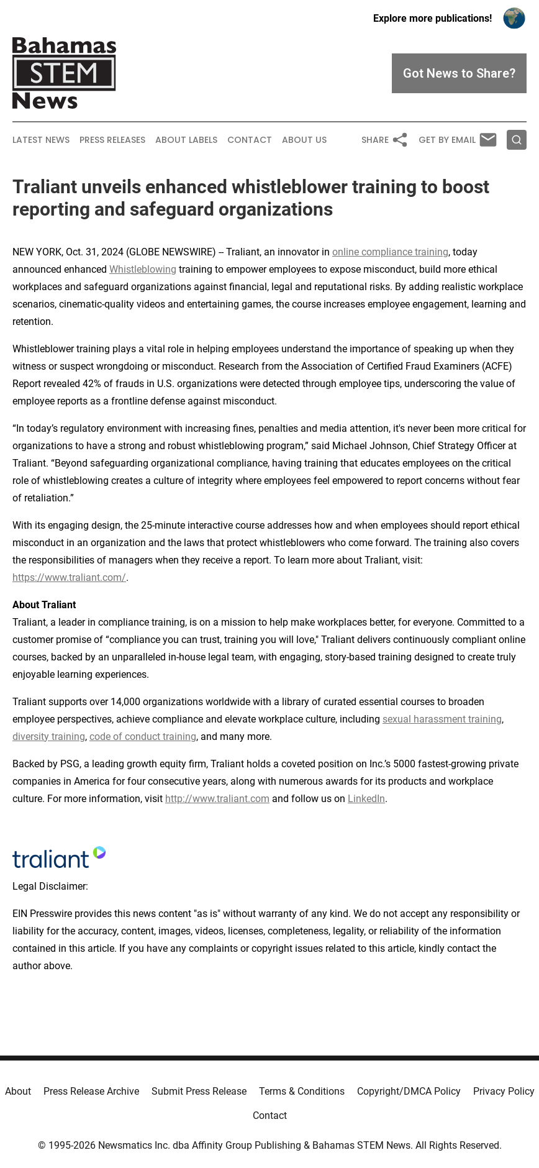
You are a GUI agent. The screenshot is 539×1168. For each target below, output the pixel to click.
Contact (249, 140)
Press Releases (112, 140)
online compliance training (390, 252)
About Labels (186, 140)
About (18, 1091)
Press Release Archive (91, 1091)
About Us (304, 140)
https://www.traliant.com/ (69, 577)
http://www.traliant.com (217, 799)
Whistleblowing (142, 269)
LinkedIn (366, 799)
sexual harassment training (442, 719)
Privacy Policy (504, 1091)
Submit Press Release (199, 1091)
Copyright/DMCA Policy (409, 1091)
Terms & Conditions (302, 1091)
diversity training (48, 736)
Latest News (41, 140)
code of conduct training (142, 736)
